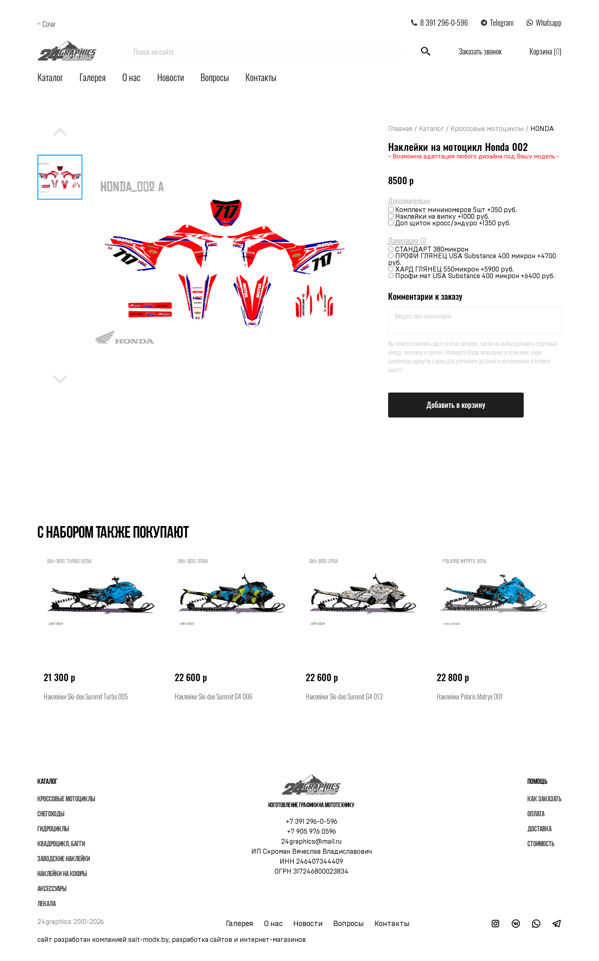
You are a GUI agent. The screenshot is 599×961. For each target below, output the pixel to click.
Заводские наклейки (63, 859)
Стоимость (540, 844)
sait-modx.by (148, 939)
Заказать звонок (480, 51)
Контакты (260, 77)
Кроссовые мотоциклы (487, 129)
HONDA (542, 129)
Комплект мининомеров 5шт (456, 210)
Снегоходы (50, 814)
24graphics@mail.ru (311, 841)
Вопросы (214, 77)
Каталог (50, 77)
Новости (170, 77)
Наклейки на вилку (442, 216)
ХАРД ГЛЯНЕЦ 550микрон (454, 269)
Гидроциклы (53, 829)
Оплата (536, 814)
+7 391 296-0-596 (311, 821)
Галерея (92, 77)
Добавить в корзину (455, 404)
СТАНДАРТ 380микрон (431, 249)
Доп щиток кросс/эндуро (452, 223)
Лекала (46, 904)
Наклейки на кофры (62, 874)
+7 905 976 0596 (311, 831)
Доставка (539, 829)
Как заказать (544, 799)
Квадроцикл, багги (61, 844)
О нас (131, 77)
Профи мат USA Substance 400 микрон (474, 276)
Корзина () (546, 51)
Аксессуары (52, 889)
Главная (400, 129)
